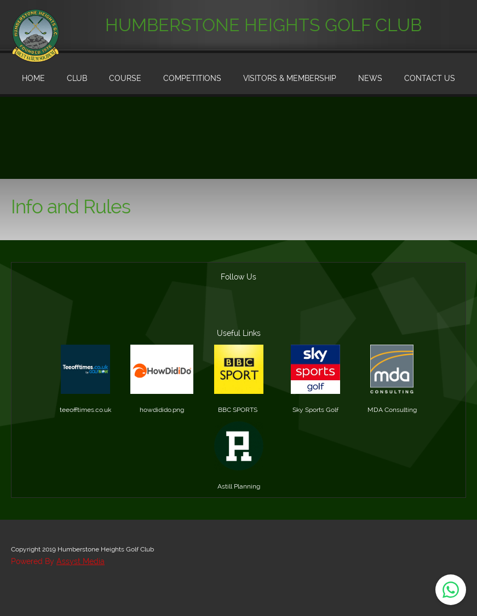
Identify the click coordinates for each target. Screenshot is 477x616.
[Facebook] (265, 311)
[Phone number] (186, 311)
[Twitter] (291, 311)
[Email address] (212, 311)
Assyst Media (80, 561)
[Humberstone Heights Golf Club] (35, 22)
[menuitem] (33, 79)
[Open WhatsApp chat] (450, 589)
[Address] (239, 311)
